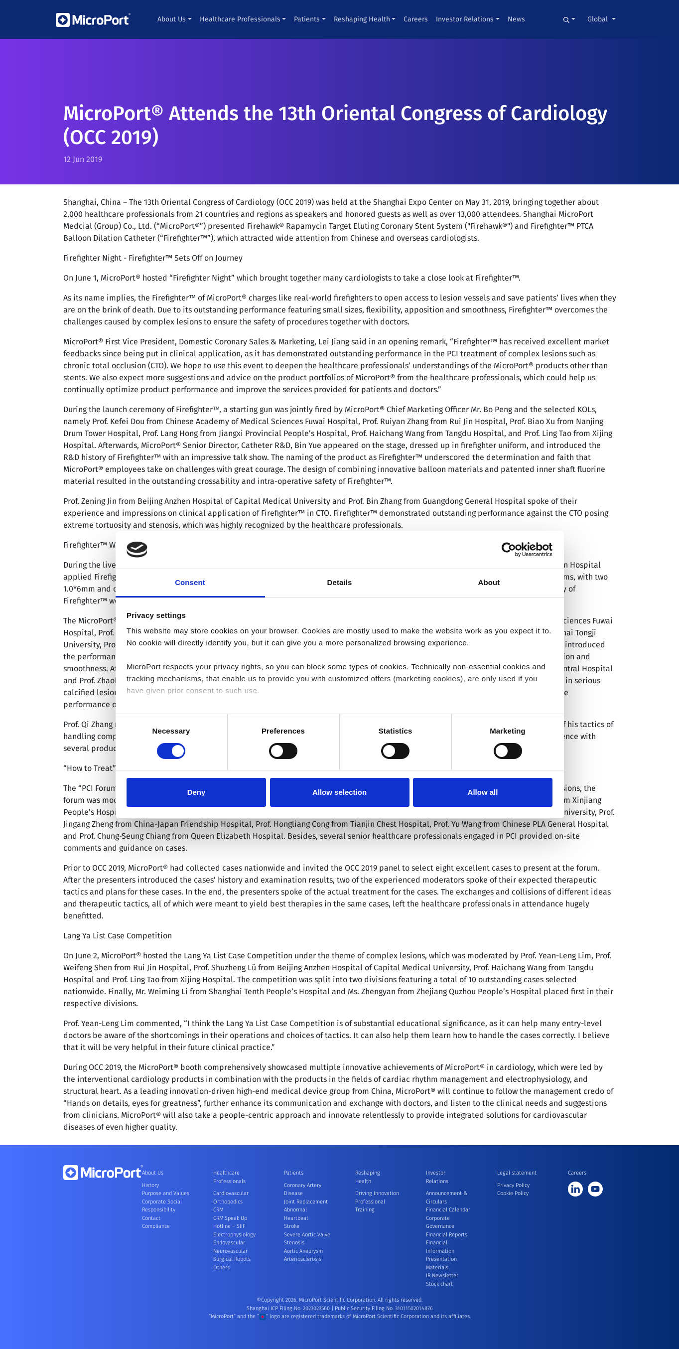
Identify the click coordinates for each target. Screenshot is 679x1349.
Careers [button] (416, 19)
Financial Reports (446, 1234)
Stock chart (439, 1284)
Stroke (291, 1226)
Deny (196, 792)
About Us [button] (171, 19)
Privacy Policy (513, 1185)
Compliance (156, 1226)
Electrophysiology (234, 1234)
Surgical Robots (232, 1259)
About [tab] (489, 582)
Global (598, 19)
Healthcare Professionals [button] (240, 19)
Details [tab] (339, 582)
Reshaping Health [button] (362, 19)
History (150, 1185)
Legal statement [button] (517, 1173)
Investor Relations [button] (465, 19)
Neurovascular (230, 1251)
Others (221, 1267)
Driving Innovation (377, 1193)
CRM (218, 1209)
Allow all (483, 792)
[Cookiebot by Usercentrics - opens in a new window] (508, 549)
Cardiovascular (231, 1193)
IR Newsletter (442, 1275)
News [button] (516, 19)
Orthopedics (228, 1202)
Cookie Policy (513, 1193)
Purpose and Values (165, 1193)
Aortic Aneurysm (303, 1251)
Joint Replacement (306, 1202)
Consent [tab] (190, 582)
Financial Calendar (448, 1209)
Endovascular (229, 1242)
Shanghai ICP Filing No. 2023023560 (289, 1308)
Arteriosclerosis (302, 1259)
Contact (151, 1218)
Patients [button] (307, 19)
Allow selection (339, 792)
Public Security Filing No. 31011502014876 (384, 1308)
